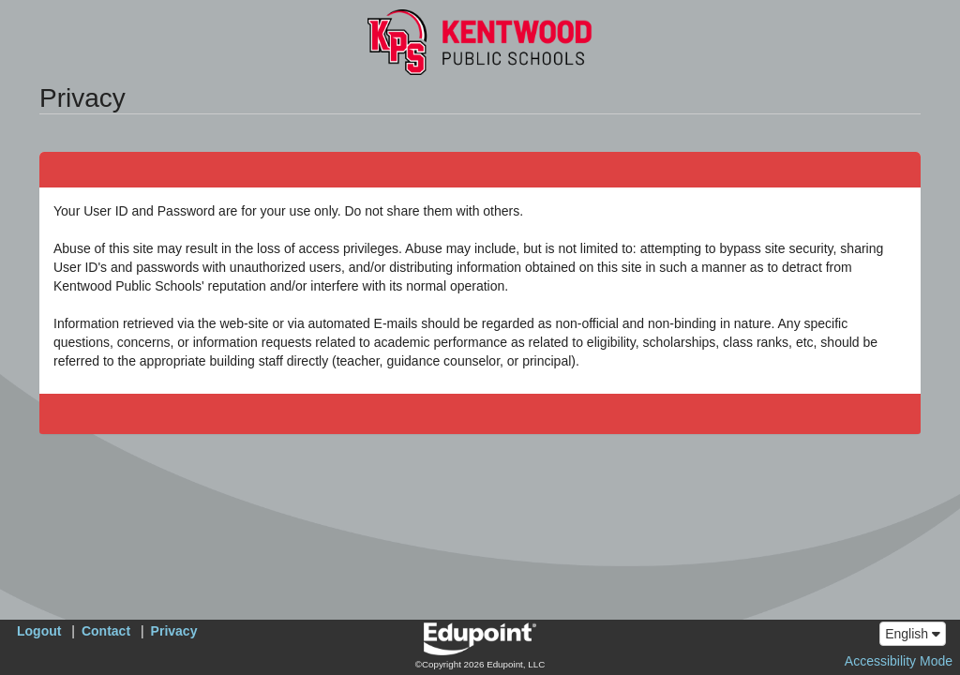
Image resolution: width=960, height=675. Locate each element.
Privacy (174, 630)
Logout (39, 630)
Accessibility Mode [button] (898, 660)
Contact (106, 630)
